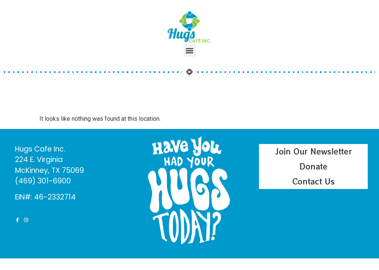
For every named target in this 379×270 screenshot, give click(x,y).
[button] (189, 50)
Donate (313, 166)
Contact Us (313, 181)
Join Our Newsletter (313, 151)
